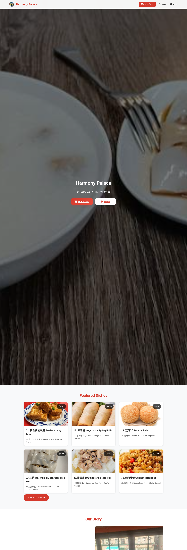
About (174, 4)
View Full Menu (36, 497)
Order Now (82, 201)
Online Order (147, 4)
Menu (162, 4)
